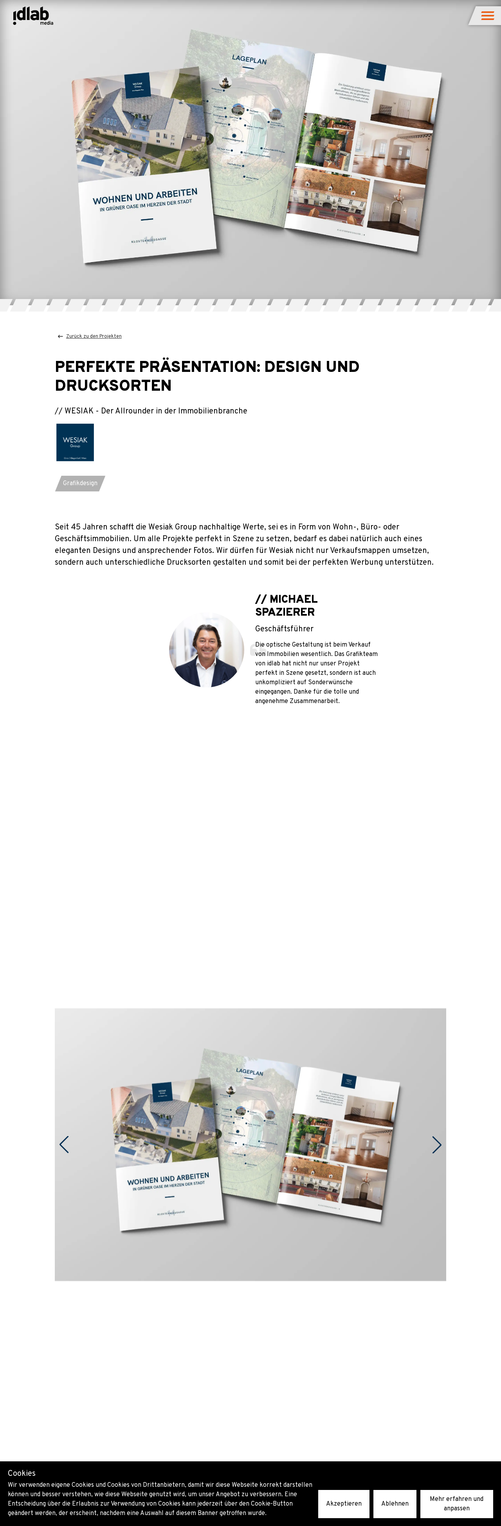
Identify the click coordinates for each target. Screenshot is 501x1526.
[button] (488, 15)
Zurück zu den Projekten (90, 336)
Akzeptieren (344, 1504)
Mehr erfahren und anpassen (456, 1504)
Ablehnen (395, 1504)
